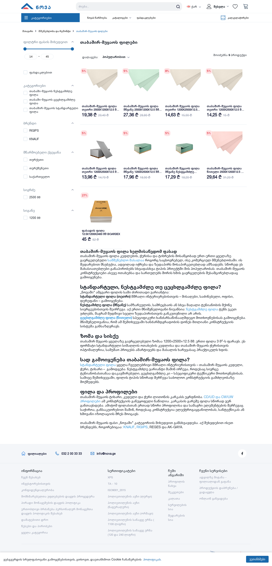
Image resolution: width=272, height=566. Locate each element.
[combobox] (119, 57)
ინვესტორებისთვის (35, 483)
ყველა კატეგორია (34, 532)
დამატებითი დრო (34, 519)
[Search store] (129, 6)
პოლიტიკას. (152, 559)
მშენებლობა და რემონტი (54, 31)
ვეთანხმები (257, 559)
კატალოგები (120, 17)
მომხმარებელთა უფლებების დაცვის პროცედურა (58, 496)
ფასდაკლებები (146, 17)
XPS (110, 477)
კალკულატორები (238, 17)
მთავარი (27, 31)
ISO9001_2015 (117, 490)
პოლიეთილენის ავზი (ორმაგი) (130, 513)
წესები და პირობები (36, 526)
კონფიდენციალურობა (37, 490)
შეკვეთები (176, 492)
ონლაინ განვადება (213, 498)
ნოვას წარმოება (97, 17)
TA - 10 (112, 483)
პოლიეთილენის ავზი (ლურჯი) (130, 496)
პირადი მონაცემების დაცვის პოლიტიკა (51, 502)
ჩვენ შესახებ (31, 477)
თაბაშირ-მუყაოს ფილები (92, 31)
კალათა (174, 498)
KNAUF (133, 427)
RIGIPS (146, 427)
